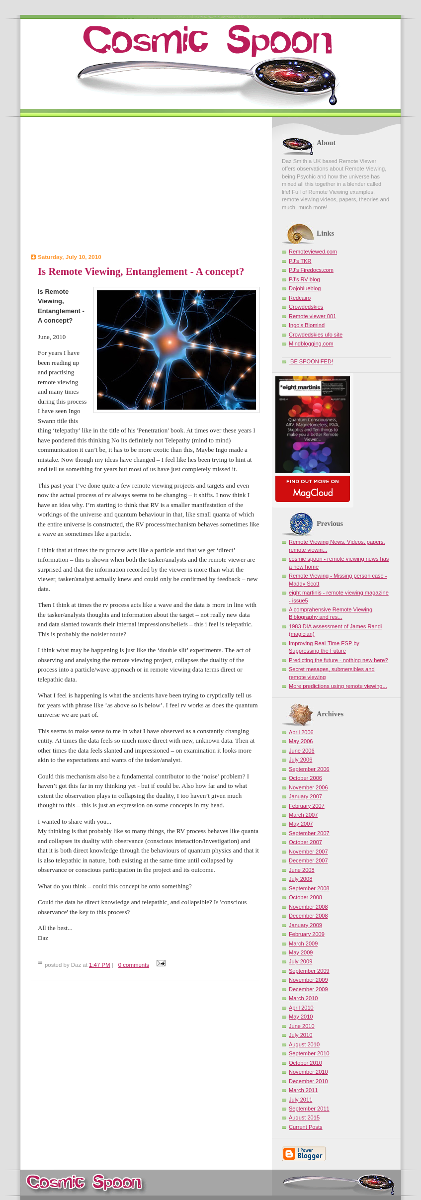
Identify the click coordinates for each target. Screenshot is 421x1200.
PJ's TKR (300, 261)
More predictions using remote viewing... (338, 686)
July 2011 (300, 1100)
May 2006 (301, 741)
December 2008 (308, 916)
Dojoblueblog (305, 288)
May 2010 (301, 1017)
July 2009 (300, 961)
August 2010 (304, 1044)
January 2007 (305, 796)
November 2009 (308, 980)
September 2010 (309, 1053)
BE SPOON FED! (311, 361)
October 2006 (305, 778)
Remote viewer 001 (312, 316)
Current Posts (306, 1127)
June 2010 (302, 1026)
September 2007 (309, 833)
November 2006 (308, 787)
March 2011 (303, 1090)
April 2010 (301, 1008)
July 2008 (300, 879)
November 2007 (308, 852)
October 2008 (305, 897)
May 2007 (301, 824)
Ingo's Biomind (307, 325)
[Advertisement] (145, 186)
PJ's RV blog (304, 279)
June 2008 (302, 870)
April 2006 (301, 732)
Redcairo (300, 298)
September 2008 (309, 888)
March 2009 (303, 943)
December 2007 (308, 860)
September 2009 (309, 971)
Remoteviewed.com (313, 252)
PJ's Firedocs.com (311, 270)
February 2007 (307, 806)
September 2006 (309, 769)
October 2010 (305, 1063)
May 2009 (301, 952)
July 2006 (300, 760)
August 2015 (304, 1117)
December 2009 (308, 989)
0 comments (133, 965)
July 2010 (300, 1035)
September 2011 (309, 1109)
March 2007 (303, 815)
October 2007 (305, 842)
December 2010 (308, 1081)
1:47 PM (99, 965)
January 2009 (305, 925)
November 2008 (308, 907)
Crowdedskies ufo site (315, 335)
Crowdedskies (306, 307)
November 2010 (308, 1072)
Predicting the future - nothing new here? (338, 660)
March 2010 (303, 998)
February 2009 (307, 934)
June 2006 (302, 751)
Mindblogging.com (311, 343)
